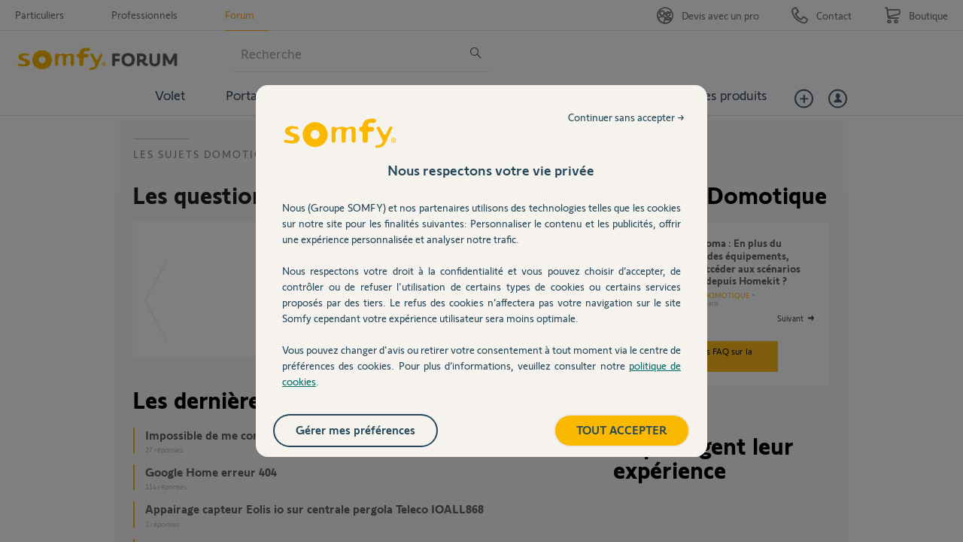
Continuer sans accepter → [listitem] (626, 117)
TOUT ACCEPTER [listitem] (621, 429)
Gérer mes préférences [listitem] (355, 429)
